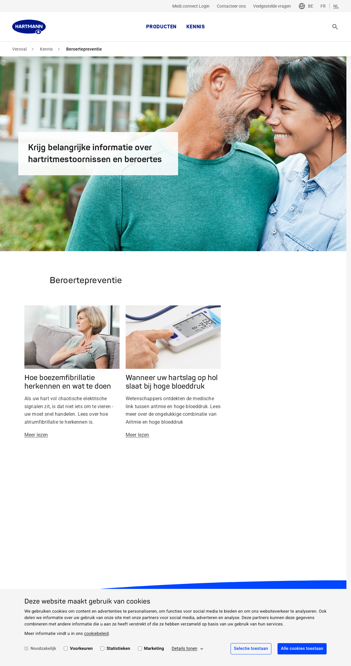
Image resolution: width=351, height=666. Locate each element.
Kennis (195, 27)
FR (323, 6)
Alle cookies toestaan (302, 648)
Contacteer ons (231, 6)
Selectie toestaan (251, 648)
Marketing (154, 648)
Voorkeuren (81, 648)
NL (336, 6)
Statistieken (118, 648)
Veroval (19, 49)
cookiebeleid (96, 633)
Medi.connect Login (191, 6)
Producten (161, 27)
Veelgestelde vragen (272, 6)
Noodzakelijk (43, 648)
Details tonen (184, 648)
